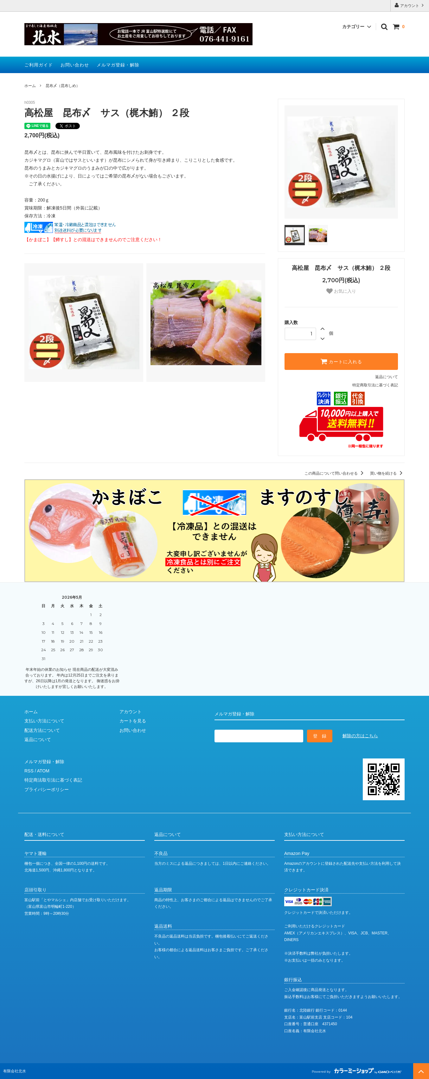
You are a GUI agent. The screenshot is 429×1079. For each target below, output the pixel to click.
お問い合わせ (75, 64)
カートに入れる (341, 361)
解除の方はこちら (360, 735)
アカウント (410, 5)
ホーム (30, 86)
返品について (386, 377)
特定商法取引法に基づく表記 (53, 780)
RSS (29, 770)
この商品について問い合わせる (335, 473)
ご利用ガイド (38, 64)
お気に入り (341, 291)
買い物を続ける (387, 473)
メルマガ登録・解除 (118, 64)
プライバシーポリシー (46, 789)
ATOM (43, 770)
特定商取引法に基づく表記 (375, 385)
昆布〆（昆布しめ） (63, 86)
